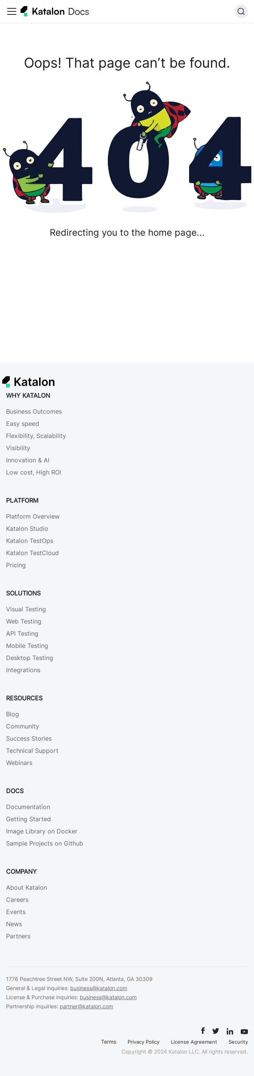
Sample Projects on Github (44, 843)
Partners (18, 936)
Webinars (19, 763)
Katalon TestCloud (32, 553)
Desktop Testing (29, 658)
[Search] (241, 11)
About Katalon (26, 887)
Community (22, 726)
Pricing (16, 565)
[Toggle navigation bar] (11, 11)
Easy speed (22, 423)
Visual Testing (26, 609)
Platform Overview (33, 516)
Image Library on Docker (41, 831)
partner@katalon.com (86, 1006)
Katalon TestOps (29, 540)
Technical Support (32, 750)
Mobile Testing (27, 645)
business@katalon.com (98, 988)
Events (15, 912)
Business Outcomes (34, 411)
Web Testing (23, 621)
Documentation (28, 807)
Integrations (23, 670)
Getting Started (28, 819)
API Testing (22, 633)
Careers (17, 899)
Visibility (18, 448)
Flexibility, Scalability (36, 436)
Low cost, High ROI (33, 472)
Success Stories (29, 738)
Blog (12, 714)
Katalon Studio (27, 528)
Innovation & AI (27, 460)
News (14, 924)
